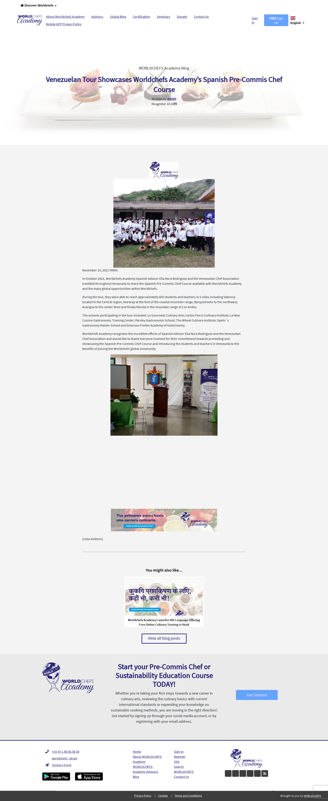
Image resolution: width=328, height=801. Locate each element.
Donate (182, 16)
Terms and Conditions (188, 795)
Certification (141, 16)
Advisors (97, 16)
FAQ (177, 761)
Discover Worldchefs (38, 6)
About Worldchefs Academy (65, 16)
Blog (136, 776)
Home (137, 751)
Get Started (257, 694)
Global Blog (118, 16)
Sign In (179, 751)
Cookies (163, 795)
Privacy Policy (142, 795)
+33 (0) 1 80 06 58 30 (62, 751)
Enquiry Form (58, 765)
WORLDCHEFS (184, 771)
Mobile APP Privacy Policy (63, 24)
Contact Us (201, 16)
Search (179, 766)
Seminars (163, 16)
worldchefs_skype (61, 758)
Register (179, 756)
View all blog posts (164, 638)
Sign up (276, 20)
